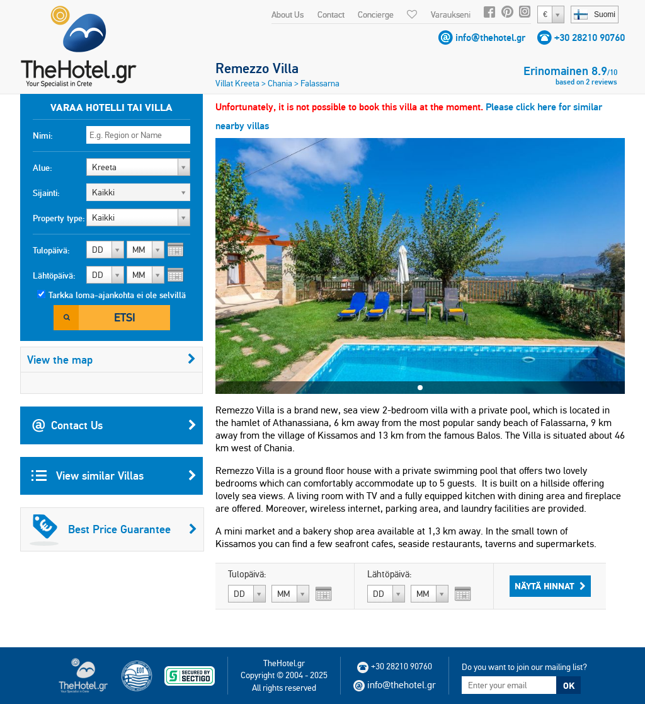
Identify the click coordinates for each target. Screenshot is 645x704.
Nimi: (43, 135)
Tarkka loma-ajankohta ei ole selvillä (117, 295)
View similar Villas (114, 476)
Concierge (376, 14)
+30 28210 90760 (589, 37)
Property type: (59, 218)
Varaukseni (451, 14)
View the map (111, 359)
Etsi (124, 317)
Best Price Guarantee (113, 529)
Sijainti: (46, 193)
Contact (331, 14)
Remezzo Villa (257, 68)
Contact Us (114, 425)
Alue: (42, 167)
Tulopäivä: (51, 250)
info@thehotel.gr (490, 37)
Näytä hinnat (550, 586)
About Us (287, 14)
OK (568, 685)
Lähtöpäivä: (54, 275)
